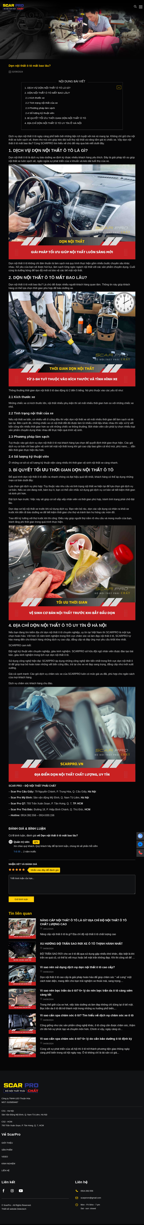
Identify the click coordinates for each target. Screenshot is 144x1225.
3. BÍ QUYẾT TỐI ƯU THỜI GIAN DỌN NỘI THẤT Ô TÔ (56, 118)
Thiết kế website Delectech (14, 1209)
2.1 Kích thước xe (35, 98)
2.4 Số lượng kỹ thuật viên (40, 113)
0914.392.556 (87, 1191)
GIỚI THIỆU (7, 1143)
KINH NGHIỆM (8, 1164)
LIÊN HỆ (5, 1171)
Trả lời (17, 852)
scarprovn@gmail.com (91, 1198)
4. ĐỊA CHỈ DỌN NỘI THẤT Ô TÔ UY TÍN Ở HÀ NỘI (54, 123)
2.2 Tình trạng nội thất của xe (42, 103)
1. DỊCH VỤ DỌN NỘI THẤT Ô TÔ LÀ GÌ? (48, 87)
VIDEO (5, 1157)
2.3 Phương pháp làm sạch (40, 108)
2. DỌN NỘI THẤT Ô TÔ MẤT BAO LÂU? (48, 93)
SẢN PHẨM (7, 1150)
